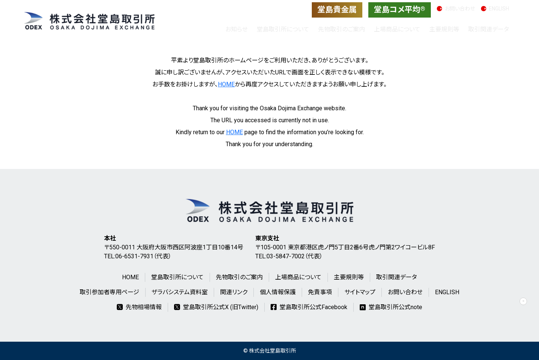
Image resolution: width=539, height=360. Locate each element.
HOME (226, 84)
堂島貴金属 (337, 9)
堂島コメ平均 (399, 9)
